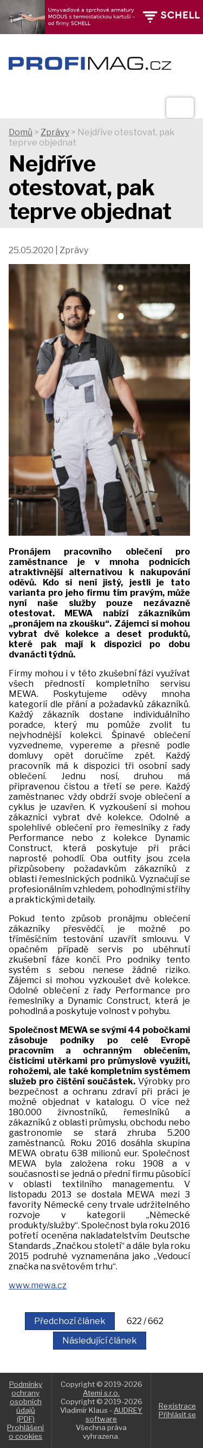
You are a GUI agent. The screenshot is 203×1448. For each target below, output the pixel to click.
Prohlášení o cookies (25, 1431)
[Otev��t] (180, 108)
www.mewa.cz (38, 1285)
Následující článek (99, 1340)
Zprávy (55, 132)
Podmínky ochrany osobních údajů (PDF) (25, 1401)
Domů (20, 132)
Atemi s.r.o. (101, 1392)
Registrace (177, 1405)
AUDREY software (114, 1414)
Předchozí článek (70, 1321)
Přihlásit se (177, 1414)
